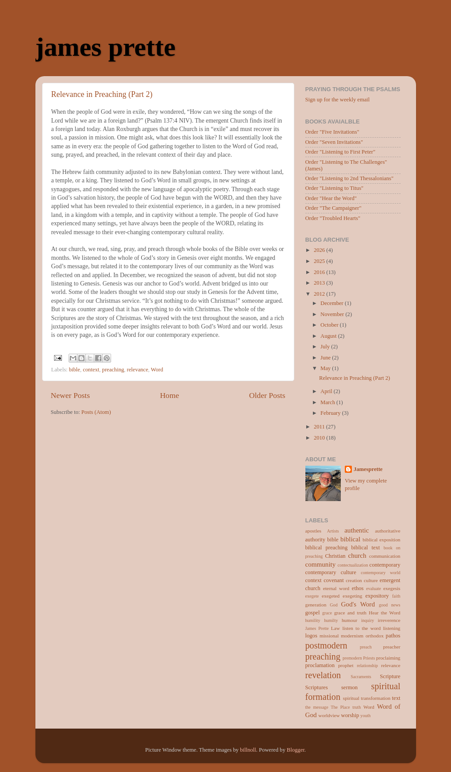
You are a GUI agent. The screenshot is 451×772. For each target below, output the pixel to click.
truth (356, 707)
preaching (113, 370)
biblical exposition (381, 539)
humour (349, 620)
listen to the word (361, 628)
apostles (313, 530)
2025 (320, 261)
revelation (323, 675)
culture (371, 580)
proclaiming (388, 657)
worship (350, 715)
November (332, 314)
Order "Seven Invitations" (334, 142)
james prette (105, 47)
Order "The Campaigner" (333, 208)
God (333, 604)
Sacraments (361, 676)
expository (377, 596)
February (331, 413)
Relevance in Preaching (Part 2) (102, 94)
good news (390, 604)
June (326, 358)
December (332, 303)
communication (384, 556)
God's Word (358, 604)
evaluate (373, 588)
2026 (320, 250)
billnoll (248, 750)
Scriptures (316, 687)
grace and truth (350, 612)
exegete (312, 596)
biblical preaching (326, 547)
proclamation (320, 665)
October (330, 325)
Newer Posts (70, 395)
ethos (358, 588)
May (326, 368)
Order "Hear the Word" (331, 198)
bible (74, 370)
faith (396, 596)
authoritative (387, 530)
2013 (320, 283)
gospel (312, 613)
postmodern (326, 645)
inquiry (367, 620)
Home (169, 395)
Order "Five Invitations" (332, 132)
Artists (333, 531)
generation (316, 604)
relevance (137, 370)
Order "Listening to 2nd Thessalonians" (349, 178)
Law (335, 628)
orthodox (375, 635)
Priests (369, 658)
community (320, 564)
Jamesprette (368, 469)
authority (315, 540)
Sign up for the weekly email (337, 99)
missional (329, 635)
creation (354, 580)
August (329, 336)
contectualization (353, 565)
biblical (350, 539)
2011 (320, 427)
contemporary (385, 565)
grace (327, 612)
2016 (320, 272)
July (325, 347)
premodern (352, 658)
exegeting (352, 595)
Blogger (296, 750)
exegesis (391, 588)
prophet (346, 665)
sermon (349, 687)
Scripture (390, 676)
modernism (352, 635)
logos (311, 636)
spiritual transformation (366, 698)
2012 (320, 294)
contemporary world (380, 572)
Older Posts (267, 395)
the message (316, 707)
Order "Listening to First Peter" (340, 152)
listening (391, 628)
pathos (393, 636)
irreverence (389, 620)
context (91, 370)
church (357, 555)
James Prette (317, 628)
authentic (356, 530)
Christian (335, 556)
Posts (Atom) (96, 412)
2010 (320, 438)
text (396, 698)
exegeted (330, 595)
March (328, 402)
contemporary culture (330, 572)
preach (366, 647)
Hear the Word (384, 612)
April (327, 391)
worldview (328, 715)
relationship (367, 665)
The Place (340, 707)
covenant (333, 580)
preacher (391, 646)
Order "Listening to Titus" (334, 188)
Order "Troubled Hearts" (333, 218)
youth (365, 715)
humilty (331, 620)
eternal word (336, 588)
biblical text (365, 547)
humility (312, 620)
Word (157, 370)
